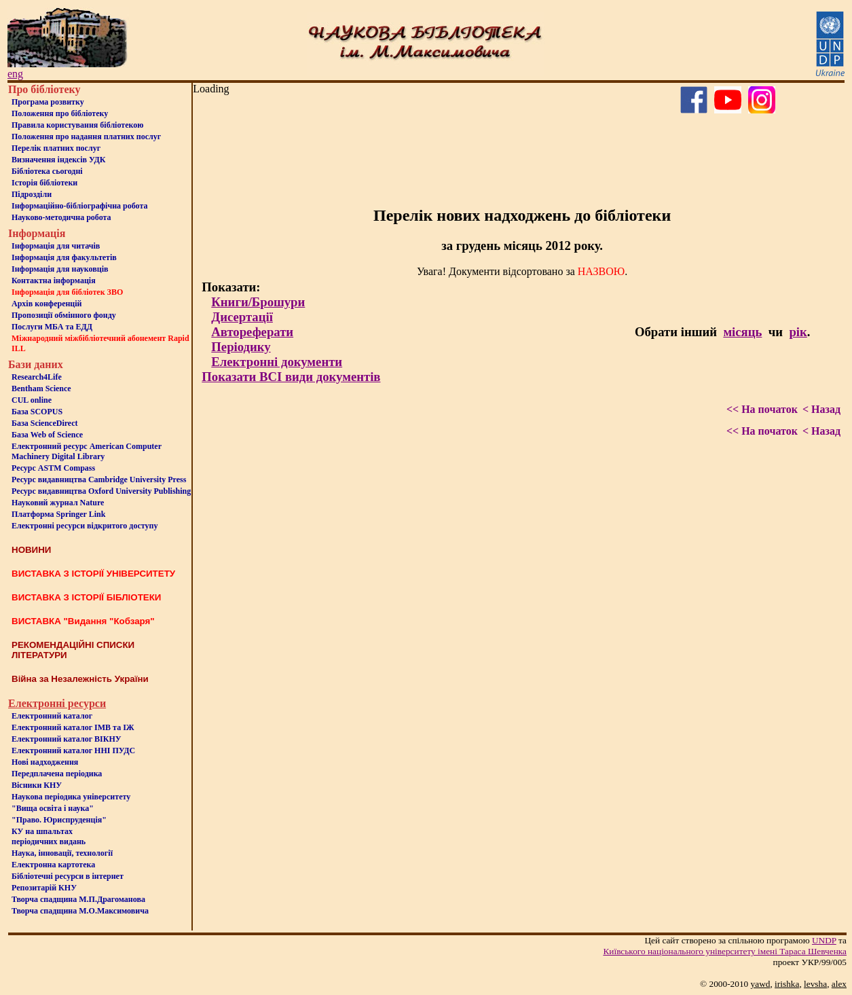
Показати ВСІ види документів (291, 376)
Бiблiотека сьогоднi (47, 171)
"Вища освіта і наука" (53, 808)
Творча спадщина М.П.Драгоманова (78, 899)
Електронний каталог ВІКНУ (67, 739)
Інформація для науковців (60, 269)
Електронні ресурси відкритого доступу (85, 525)
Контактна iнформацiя (54, 280)
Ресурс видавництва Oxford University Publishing (101, 491)
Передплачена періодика (57, 773)
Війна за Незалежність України (80, 679)
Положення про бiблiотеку (60, 113)
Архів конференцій (47, 303)
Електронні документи (276, 362)
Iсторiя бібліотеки (44, 182)
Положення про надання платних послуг (86, 136)
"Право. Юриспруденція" (59, 820)
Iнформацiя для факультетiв (64, 257)
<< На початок (762, 409)
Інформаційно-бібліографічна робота (79, 206)
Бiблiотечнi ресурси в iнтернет (68, 876)
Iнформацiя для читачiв (56, 246)
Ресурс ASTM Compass (53, 468)
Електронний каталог (52, 716)
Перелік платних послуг (56, 148)
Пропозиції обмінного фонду (64, 315)
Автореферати (252, 332)
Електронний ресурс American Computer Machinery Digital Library (87, 451)
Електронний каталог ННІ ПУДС (73, 750)
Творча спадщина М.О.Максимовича (80, 911)
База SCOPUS (37, 411)
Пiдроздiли (32, 194)
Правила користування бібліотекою (77, 125)
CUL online (32, 400)
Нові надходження (45, 762)
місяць (742, 332)
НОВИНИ (31, 550)
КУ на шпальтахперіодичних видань (49, 836)
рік (798, 332)
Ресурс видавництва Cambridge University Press (99, 479)
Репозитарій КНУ (44, 887)
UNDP (824, 940)
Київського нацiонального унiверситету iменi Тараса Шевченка (725, 951)
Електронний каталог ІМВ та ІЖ (73, 727)
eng (15, 73)
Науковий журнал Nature (58, 502)
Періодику (240, 347)
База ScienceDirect (45, 423)
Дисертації (242, 317)
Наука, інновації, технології (62, 853)
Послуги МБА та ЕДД (52, 326)
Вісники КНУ (37, 785)
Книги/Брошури (258, 302)
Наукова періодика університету (71, 796)
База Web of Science (47, 434)
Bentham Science (41, 388)
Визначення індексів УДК (59, 159)
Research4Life (37, 377)
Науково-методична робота (61, 217)
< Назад (821, 409)
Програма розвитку (48, 102)
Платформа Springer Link (58, 514)
